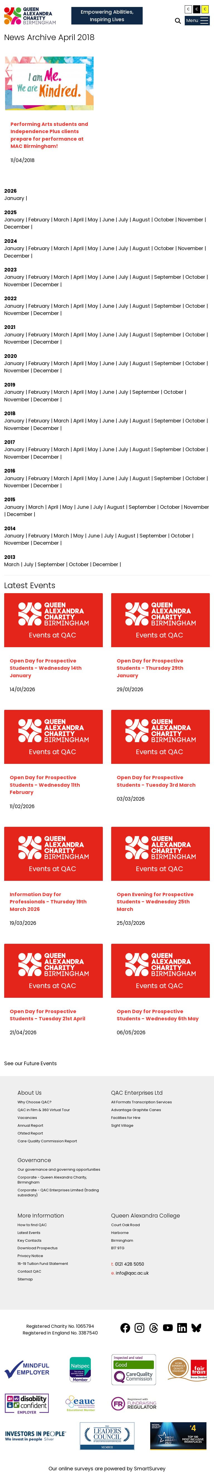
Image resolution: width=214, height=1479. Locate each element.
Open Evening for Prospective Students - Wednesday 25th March (155, 902)
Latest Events (29, 1232)
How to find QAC (32, 1225)
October (164, 219)
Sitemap (25, 1279)
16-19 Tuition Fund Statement (43, 1263)
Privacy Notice (30, 1255)
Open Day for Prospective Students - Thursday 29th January (150, 668)
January (14, 198)
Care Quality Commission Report (47, 1141)
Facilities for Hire (125, 1117)
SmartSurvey (150, 1468)
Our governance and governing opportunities (59, 1169)
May (93, 219)
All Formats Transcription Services (141, 1102)
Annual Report (30, 1125)
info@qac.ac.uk (132, 1273)
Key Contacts (30, 1240)
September (167, 277)
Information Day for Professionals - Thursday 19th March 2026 (48, 902)
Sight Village (122, 1125)
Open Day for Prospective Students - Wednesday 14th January (46, 668)
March (61, 219)
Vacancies (27, 1117)
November (190, 219)
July (123, 219)
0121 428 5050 (129, 1264)
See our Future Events (30, 1063)
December (17, 227)
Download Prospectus (38, 1248)
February (39, 219)
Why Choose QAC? (35, 1102)
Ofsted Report (30, 1133)
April (78, 219)
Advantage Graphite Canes (136, 1110)
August (141, 219)
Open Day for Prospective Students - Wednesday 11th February (45, 785)
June (108, 219)
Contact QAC (29, 1271)
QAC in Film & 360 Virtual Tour (44, 1110)
